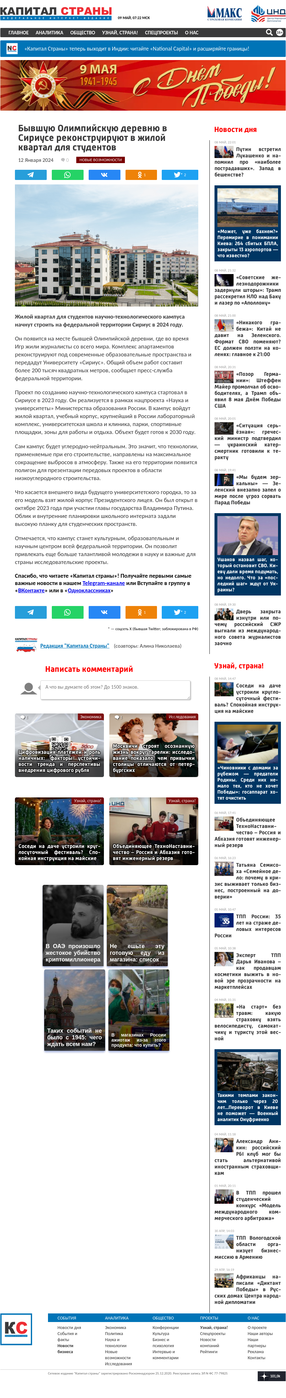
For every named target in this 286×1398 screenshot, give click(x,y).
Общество (82, 33)
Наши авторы (260, 1333)
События (67, 1318)
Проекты (209, 1318)
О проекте (257, 1327)
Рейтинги (208, 1351)
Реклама (256, 1351)
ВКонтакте (31, 590)
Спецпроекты (161, 33)
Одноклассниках (89, 590)
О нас (191, 33)
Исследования (182, 717)
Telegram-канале (104, 583)
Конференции (166, 1327)
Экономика (90, 717)
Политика (114, 1333)
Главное (19, 33)
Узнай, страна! (120, 33)
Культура (161, 1333)
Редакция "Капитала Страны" (74, 646)
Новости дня (235, 129)
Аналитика (49, 33)
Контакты (256, 1357)
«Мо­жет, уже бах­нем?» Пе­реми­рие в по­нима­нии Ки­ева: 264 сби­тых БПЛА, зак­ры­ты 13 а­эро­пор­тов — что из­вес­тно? (247, 243)
